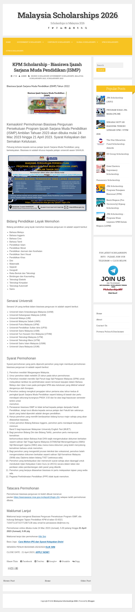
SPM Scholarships (110, 42)
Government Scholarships (29, 42)
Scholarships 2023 (55, 78)
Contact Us (101, 325)
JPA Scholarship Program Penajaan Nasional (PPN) (115, 190)
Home (8, 42)
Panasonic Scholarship (108, 180)
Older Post (86, 580)
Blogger (91, 601)
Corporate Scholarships (59, 42)
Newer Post (9, 580)
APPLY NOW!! (43, 552)
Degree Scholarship (40, 76)
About (99, 319)
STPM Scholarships (14, 51)
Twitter (39, 561)
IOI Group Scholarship (117, 154)
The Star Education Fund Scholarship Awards (116, 144)
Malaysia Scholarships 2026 (67, 15)
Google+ (52, 561)
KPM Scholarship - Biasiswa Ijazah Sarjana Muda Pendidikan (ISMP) (47, 67)
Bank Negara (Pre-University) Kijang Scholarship (115, 204)
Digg (76, 561)
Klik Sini (42, 536)
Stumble (65, 561)
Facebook (26, 561)
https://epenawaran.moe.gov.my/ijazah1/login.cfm (37, 497)
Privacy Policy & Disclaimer (110, 331)
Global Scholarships (86, 42)
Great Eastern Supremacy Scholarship (113, 170)
